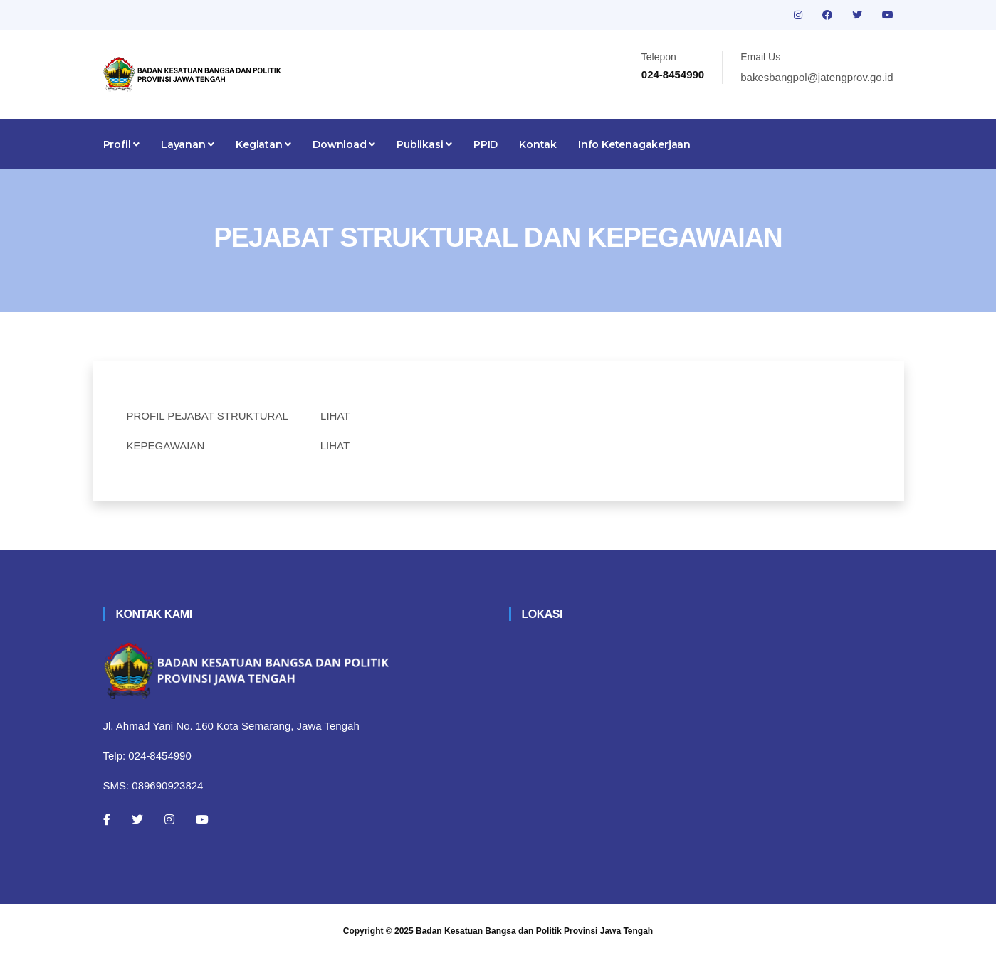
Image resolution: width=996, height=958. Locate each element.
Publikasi (424, 144)
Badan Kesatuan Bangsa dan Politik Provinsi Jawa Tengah (534, 931)
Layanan (187, 144)
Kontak (538, 144)
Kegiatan (263, 144)
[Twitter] (137, 819)
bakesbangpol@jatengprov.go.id (816, 77)
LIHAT (335, 416)
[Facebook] (107, 819)
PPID (485, 144)
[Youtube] (202, 819)
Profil (121, 144)
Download (344, 144)
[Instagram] (169, 819)
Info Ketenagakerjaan (634, 144)
